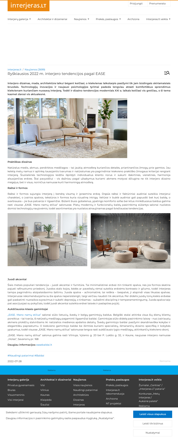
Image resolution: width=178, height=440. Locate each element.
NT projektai (113, 403)
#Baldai (39, 355)
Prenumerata (159, 3)
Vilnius (44, 390)
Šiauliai (44, 404)
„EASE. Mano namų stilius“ (24, 314)
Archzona (133, 19)
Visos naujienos (82, 385)
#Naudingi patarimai (21, 355)
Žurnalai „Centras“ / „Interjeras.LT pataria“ (152, 387)
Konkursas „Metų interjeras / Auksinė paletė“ (149, 397)
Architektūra (81, 394)
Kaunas (44, 394)
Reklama (51, 370)
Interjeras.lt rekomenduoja (115, 392)
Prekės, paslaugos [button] (107, 19)
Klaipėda (46, 399)
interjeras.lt (14, 69)
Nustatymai (153, 432)
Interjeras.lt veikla (150, 379)
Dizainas (78, 399)
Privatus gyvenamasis (21, 385)
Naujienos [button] (80, 19)
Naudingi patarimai (85, 390)
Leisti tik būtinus (153, 423)
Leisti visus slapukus (152, 414)
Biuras (11, 390)
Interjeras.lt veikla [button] (157, 19)
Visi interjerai (16, 399)
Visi (42, 385)
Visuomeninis (16, 394)
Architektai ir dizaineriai (52, 19)
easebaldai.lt (44, 344)
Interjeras (79, 404)
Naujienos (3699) (35, 69)
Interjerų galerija (18, 379)
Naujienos (79, 379)
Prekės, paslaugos (117, 379)
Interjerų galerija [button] (18, 19)
